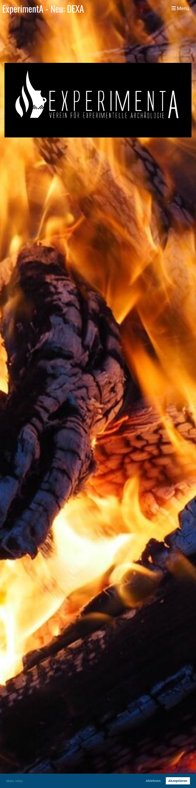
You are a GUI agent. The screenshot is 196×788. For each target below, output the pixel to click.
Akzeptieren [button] (177, 781)
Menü (180, 8)
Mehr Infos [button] (14, 781)
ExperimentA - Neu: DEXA (43, 8)
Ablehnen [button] (153, 781)
